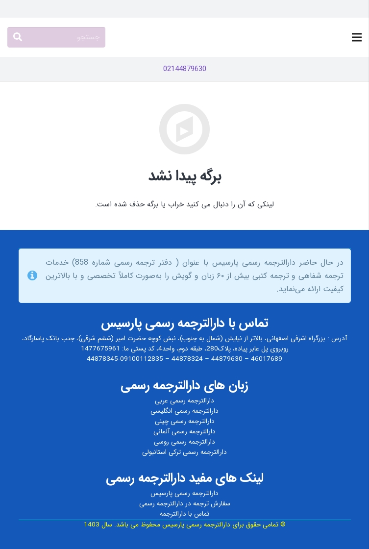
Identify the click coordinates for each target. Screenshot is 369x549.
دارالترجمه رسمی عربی (184, 401)
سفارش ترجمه (211, 504)
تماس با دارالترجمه (184, 514)
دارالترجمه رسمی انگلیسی (184, 411)
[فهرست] (357, 37)
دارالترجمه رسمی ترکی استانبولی (184, 452)
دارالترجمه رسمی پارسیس (184, 493)
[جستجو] (56, 37)
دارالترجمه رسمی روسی (184, 442)
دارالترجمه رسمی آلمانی (184, 431)
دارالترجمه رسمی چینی (185, 421)
